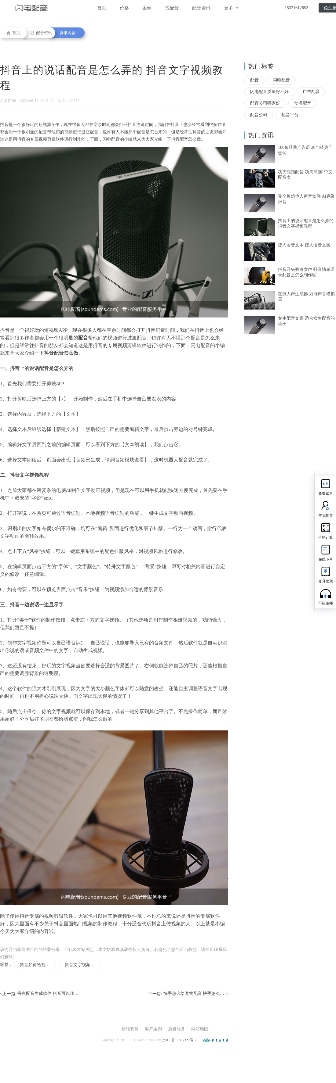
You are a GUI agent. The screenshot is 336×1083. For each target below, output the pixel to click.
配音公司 (258, 115)
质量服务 (176, 1029)
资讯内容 (67, 32)
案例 (147, 7)
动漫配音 (302, 103)
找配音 (172, 7)
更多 (231, 7)
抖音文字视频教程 (82, 965)
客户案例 (153, 1029)
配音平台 (289, 115)
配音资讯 (201, 7)
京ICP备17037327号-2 (179, 1040)
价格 (124, 7)
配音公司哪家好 (265, 103)
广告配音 (311, 91)
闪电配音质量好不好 (269, 91)
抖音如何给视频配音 (38, 965)
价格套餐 (130, 1029)
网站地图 (199, 1029)
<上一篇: (39, 994)
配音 (254, 80)
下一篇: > (188, 994)
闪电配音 (281, 80)
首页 (101, 7)
